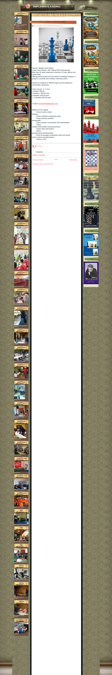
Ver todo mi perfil (17, 28)
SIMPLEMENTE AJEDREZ (46, 6)
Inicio (56, 159)
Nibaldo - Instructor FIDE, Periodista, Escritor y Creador (21, 25)
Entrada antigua (73, 159)
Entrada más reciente (37, 159)
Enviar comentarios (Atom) (46, 164)
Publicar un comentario (38, 155)
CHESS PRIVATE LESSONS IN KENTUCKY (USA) (49, 22)
